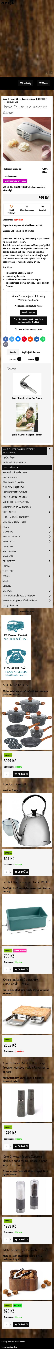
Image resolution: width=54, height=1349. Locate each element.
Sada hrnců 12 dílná (15, 685)
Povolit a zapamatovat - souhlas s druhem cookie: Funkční (28, 321)
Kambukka (27, 541)
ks (7, 774)
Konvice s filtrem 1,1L (15, 784)
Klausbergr (27, 551)
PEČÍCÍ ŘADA (9, 457)
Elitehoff (8, 571)
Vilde (5, 580)
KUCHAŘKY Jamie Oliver (15, 492)
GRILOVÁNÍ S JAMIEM (13, 487)
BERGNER (7, 585)
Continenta (27, 512)
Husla (6, 566)
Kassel (27, 576)
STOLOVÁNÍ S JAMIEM (13, 482)
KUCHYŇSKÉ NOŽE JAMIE (15, 472)
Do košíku (21, 774)
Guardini (8, 546)
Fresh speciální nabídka (16, 516)
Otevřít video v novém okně (28, 329)
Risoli (27, 526)
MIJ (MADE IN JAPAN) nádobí (17, 506)
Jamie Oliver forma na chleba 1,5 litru (26, 882)
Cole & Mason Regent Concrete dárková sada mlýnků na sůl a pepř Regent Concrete (25, 1161)
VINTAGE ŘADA (10, 477)
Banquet (27, 590)
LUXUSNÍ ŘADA (10, 467)
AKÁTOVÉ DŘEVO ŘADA (14, 462)
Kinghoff (8, 556)
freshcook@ (6, 1347)
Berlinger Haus (27, 536)
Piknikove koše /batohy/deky (27, 595)
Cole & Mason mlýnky (27, 497)
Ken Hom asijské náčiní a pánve (27, 600)
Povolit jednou (28, 312)
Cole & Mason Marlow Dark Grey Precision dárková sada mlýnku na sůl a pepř (26, 1067)
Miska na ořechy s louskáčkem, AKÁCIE (27, 1250)
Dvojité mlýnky (11, 605)
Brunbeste (27, 561)
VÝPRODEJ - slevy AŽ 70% (16, 502)
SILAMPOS (27, 531)
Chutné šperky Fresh (14, 521)
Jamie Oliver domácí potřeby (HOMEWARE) (27, 451)
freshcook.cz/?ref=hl (27, 611)
